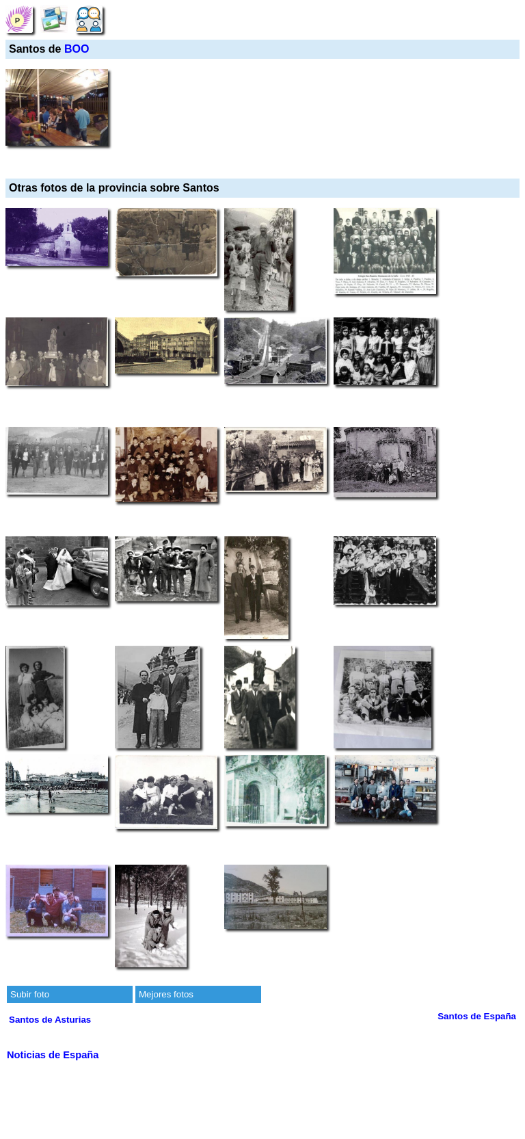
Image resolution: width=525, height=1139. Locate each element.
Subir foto (29, 994)
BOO (76, 49)
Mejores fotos (166, 994)
